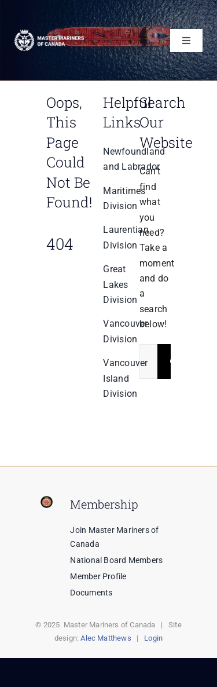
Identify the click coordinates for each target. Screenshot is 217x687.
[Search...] (148, 361)
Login (153, 638)
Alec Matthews (105, 638)
